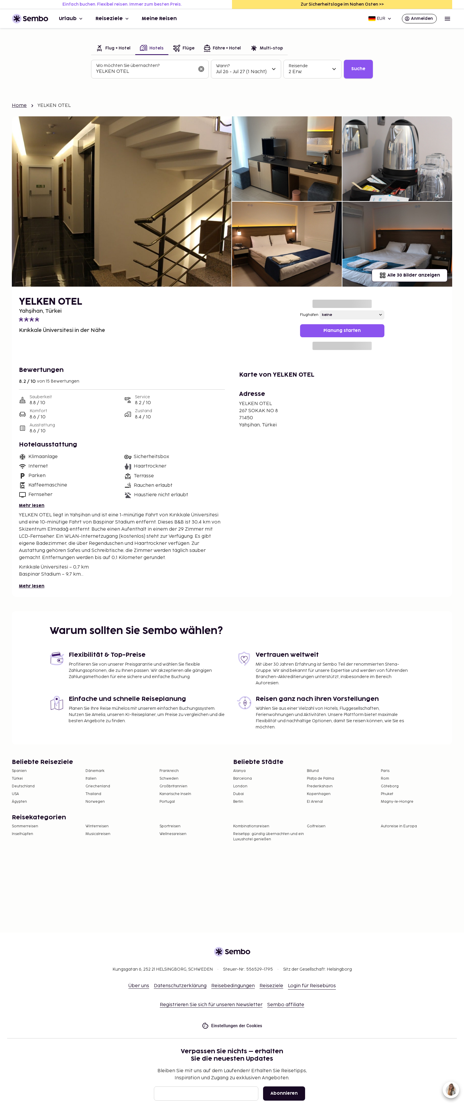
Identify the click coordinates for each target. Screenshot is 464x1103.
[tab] (113, 48)
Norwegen (95, 801)
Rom (385, 778)
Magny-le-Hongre (397, 801)
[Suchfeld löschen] (201, 69)
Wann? (223, 65)
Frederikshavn (320, 786)
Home (19, 105)
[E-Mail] (206, 1093)
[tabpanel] (232, 69)
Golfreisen (316, 826)
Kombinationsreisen (251, 826)
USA (15, 794)
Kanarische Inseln (175, 794)
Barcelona (242, 778)
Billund (313, 771)
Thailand (93, 794)
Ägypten (19, 801)
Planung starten (342, 331)
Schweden (169, 778)
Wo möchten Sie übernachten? (128, 65)
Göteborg (390, 786)
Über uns (138, 986)
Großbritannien (173, 786)
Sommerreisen (25, 826)
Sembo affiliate (285, 1005)
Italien (91, 778)
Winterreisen (97, 826)
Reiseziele (113, 19)
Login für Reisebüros (312, 986)
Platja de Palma (320, 778)
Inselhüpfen (22, 834)
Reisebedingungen (233, 986)
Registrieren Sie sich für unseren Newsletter (211, 1005)
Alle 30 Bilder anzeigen (409, 275)
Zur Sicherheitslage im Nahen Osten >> (342, 4)
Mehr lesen (31, 506)
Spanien (19, 771)
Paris (385, 771)
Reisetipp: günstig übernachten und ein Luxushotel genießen (268, 837)
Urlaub (71, 19)
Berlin (238, 801)
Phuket (387, 794)
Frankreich (169, 771)
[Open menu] (447, 18)
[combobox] (145, 72)
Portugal (167, 801)
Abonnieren (284, 1093)
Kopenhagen (319, 794)
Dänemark (95, 771)
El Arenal (315, 801)
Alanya (239, 771)
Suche (358, 69)
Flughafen (309, 315)
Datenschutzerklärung (180, 986)
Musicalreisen (98, 834)
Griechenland (98, 786)
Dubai (238, 794)
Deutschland (23, 786)
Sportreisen (170, 826)
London (240, 786)
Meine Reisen (159, 18)
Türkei (17, 778)
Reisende (298, 65)
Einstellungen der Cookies (232, 1025)
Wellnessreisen (173, 834)
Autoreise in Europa (399, 826)
